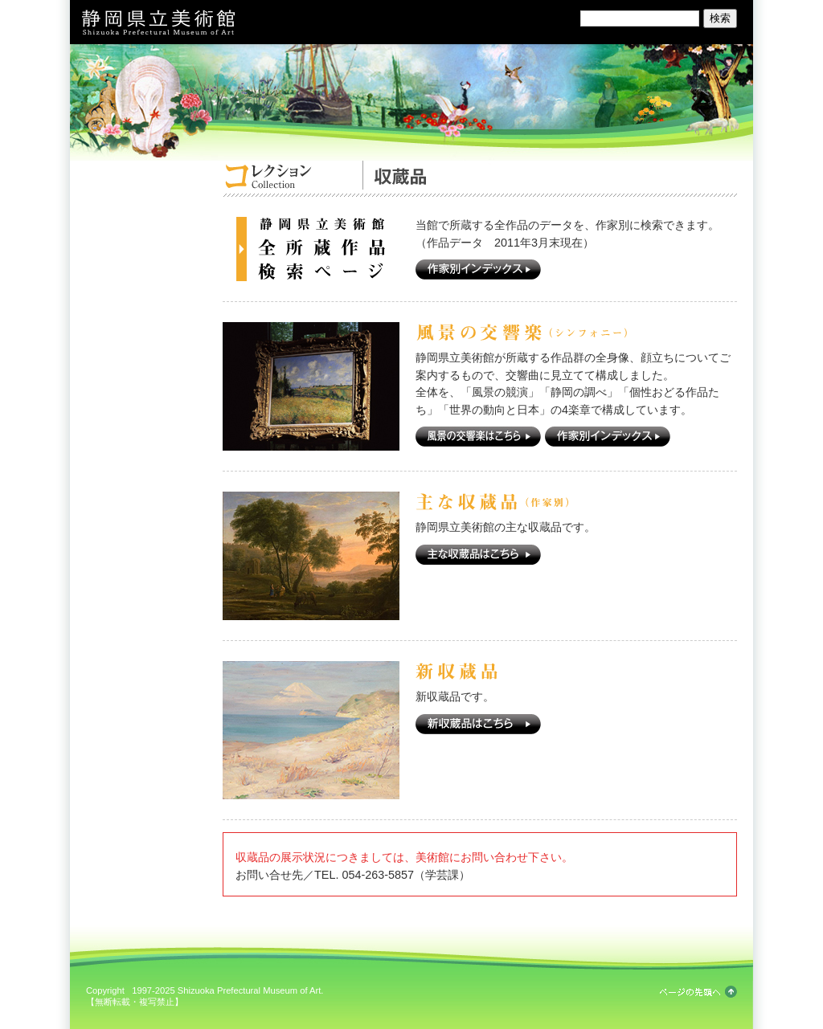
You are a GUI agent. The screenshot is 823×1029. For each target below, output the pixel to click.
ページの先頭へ (698, 992)
